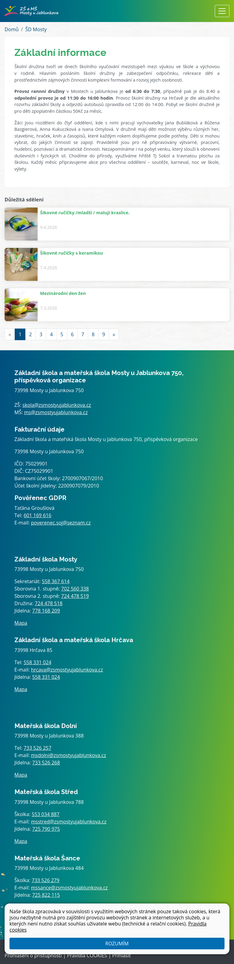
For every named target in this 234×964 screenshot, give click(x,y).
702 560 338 (75, 588)
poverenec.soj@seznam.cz (61, 522)
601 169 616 (37, 515)
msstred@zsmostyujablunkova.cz (68, 821)
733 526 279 (46, 880)
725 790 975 (46, 829)
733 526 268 (46, 762)
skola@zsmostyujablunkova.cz (56, 405)
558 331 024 (37, 662)
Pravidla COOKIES (87, 955)
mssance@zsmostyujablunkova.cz (69, 887)
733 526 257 (37, 748)
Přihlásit (121, 955)
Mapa (20, 623)
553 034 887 (46, 814)
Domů (12, 29)
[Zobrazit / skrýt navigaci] (222, 11)
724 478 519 (75, 596)
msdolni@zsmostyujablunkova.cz (68, 755)
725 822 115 (46, 895)
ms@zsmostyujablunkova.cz (56, 412)
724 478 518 (49, 603)
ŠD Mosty (36, 29)
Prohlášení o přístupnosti (33, 955)
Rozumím (116, 943)
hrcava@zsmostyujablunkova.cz (67, 669)
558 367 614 (56, 581)
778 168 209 (46, 610)
